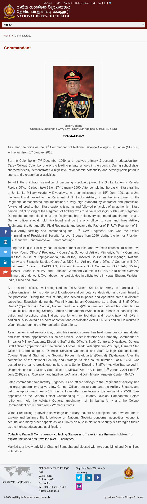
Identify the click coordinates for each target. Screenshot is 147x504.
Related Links (82, 3)
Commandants (23, 35)
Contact (68, 3)
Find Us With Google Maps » (16, 482)
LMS (58, 3)
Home (7, 35)
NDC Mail (48, 3)
